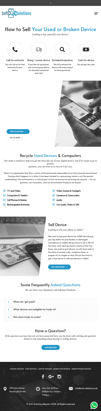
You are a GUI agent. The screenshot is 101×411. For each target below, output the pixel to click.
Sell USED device (59, 267)
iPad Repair (30, 369)
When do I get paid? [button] (20, 302)
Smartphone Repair (81, 369)
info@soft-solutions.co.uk (86, 388)
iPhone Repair (17, 369)
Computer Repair (61, 369)
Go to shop (16, 137)
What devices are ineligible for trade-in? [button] (31, 309)
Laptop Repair (45, 369)
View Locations (18, 131)
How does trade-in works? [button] (23, 317)
